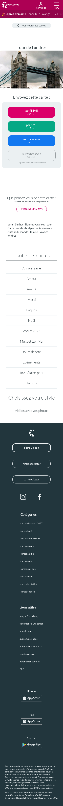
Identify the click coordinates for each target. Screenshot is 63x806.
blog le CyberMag (28, 616)
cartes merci (26, 561)
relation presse (27, 654)
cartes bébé (26, 576)
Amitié (31, 289)
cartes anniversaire (30, 538)
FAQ (21, 669)
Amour (31, 279)
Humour (32, 383)
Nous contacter (31, 463)
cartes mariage (28, 569)
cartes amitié (27, 553)
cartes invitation (28, 584)
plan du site (25, 631)
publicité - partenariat (30, 646)
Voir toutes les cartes (31, 25)
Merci (31, 299)
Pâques (31, 310)
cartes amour (27, 546)
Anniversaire (31, 268)
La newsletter (31, 479)
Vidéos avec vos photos (31, 411)
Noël (31, 320)
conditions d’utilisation (31, 623)
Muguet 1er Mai (31, 341)
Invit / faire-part (31, 373)
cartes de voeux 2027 (31, 523)
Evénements (31, 362)
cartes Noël (26, 531)
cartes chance (27, 591)
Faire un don (31, 447)
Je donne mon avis (32, 209)
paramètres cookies (29, 661)
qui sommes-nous (28, 638)
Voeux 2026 (31, 331)
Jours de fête (31, 352)
